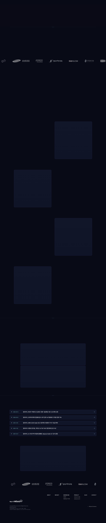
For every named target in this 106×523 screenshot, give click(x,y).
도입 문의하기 (92, 2)
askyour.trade (77, 497)
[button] (54, 2)
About (38, 2)
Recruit (45, 2)
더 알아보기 (70, 361)
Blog (70, 2)
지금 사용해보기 (61, 361)
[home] (15, 2)
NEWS (64, 497)
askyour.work (77, 498)
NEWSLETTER (66, 498)
